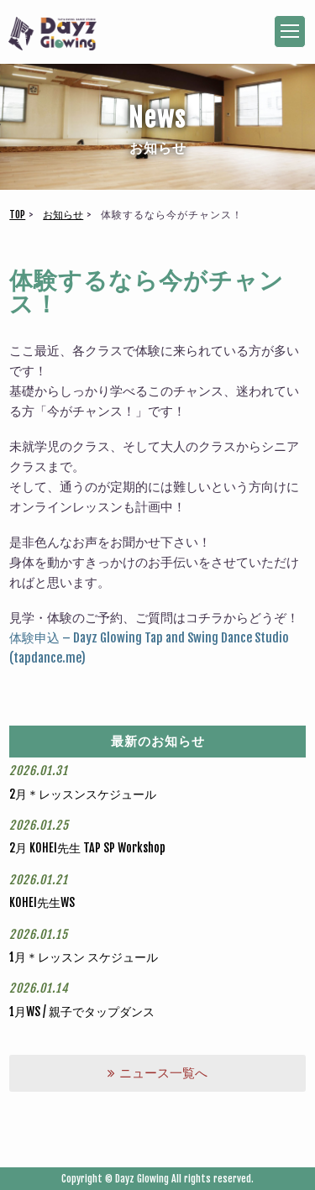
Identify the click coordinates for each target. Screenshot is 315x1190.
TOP (17, 214)
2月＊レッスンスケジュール (82, 794)
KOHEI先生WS (42, 902)
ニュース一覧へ (157, 1073)
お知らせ (63, 214)
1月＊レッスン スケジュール (83, 957)
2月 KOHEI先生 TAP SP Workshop (87, 848)
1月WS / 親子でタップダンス (82, 1011)
